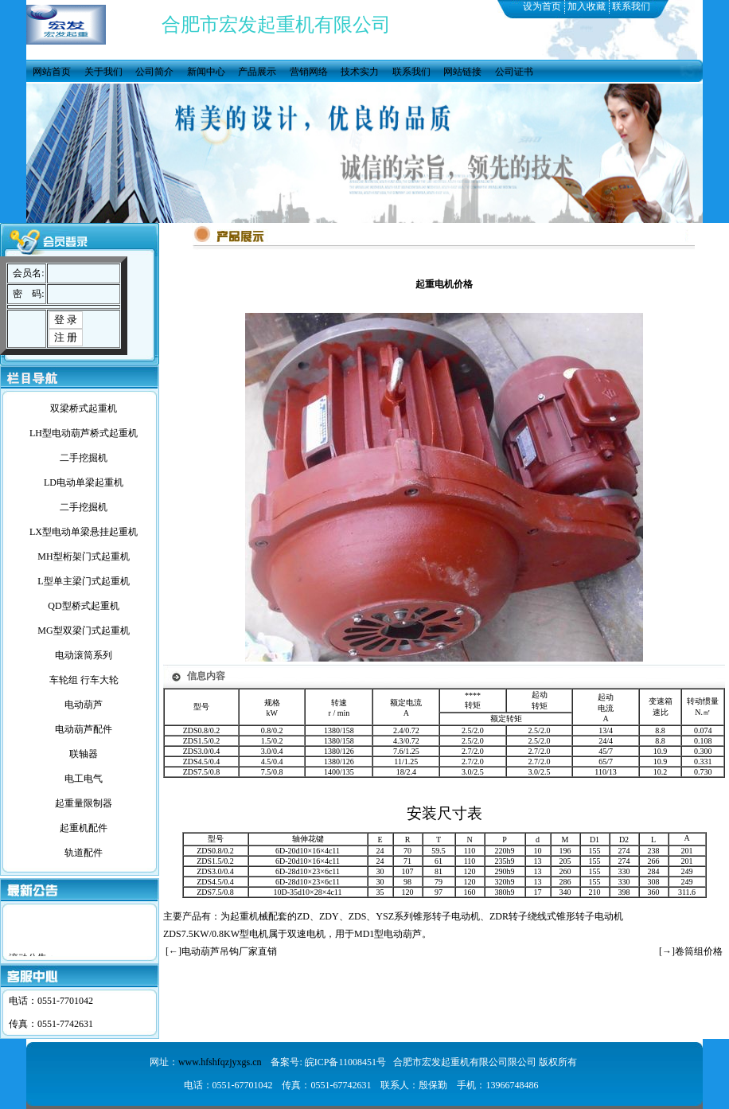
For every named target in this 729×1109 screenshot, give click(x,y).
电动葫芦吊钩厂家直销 (229, 951)
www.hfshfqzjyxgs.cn (220, 1062)
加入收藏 (586, 6)
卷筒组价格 (699, 951)
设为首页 (542, 6)
